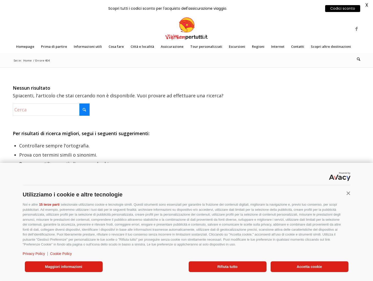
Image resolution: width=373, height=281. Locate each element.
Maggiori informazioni (63, 267)
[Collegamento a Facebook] (356, 28)
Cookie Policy (61, 254)
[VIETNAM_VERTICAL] (186, 28)
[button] (348, 193)
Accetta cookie (309, 267)
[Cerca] (357, 59)
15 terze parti (49, 204)
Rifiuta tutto (227, 267)
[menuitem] (25, 46)
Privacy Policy (34, 254)
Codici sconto (342, 8)
